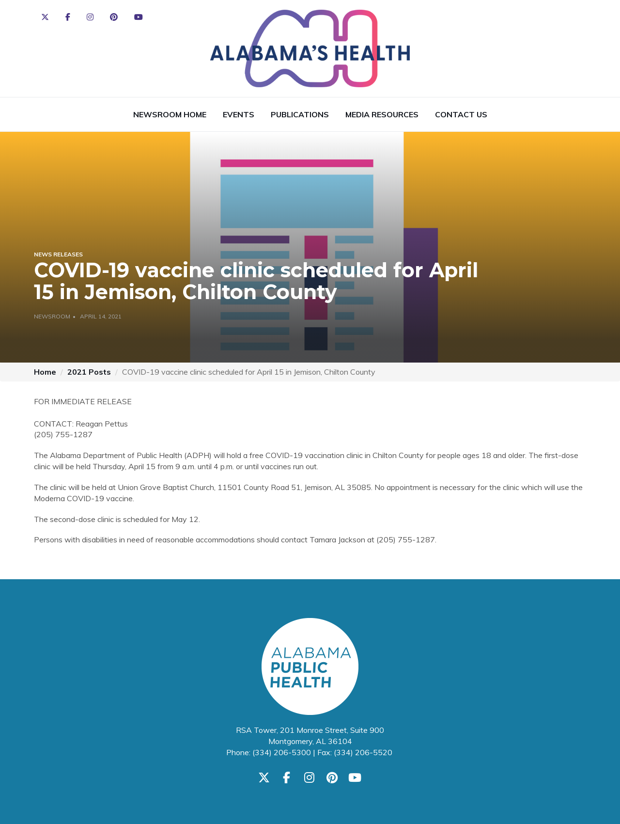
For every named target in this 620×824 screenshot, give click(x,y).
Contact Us (461, 114)
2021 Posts (89, 372)
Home (45, 372)
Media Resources (381, 114)
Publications (300, 114)
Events (238, 114)
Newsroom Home (169, 114)
